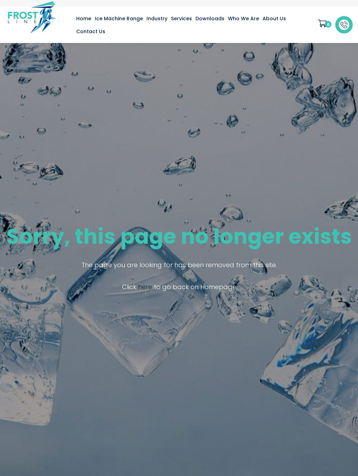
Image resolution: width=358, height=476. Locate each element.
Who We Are (243, 18)
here (145, 287)
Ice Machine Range (119, 18)
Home (83, 18)
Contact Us (90, 31)
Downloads (209, 18)
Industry (156, 18)
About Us (274, 18)
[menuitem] (83, 18)
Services (181, 18)
